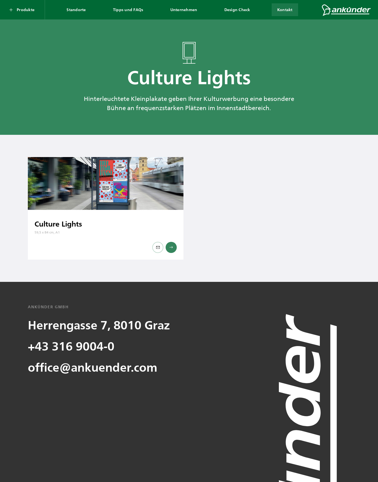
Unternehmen (183, 9)
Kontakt (285, 9)
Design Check (237, 9)
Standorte (76, 9)
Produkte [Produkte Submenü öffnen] (26, 9)
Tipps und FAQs (128, 9)
